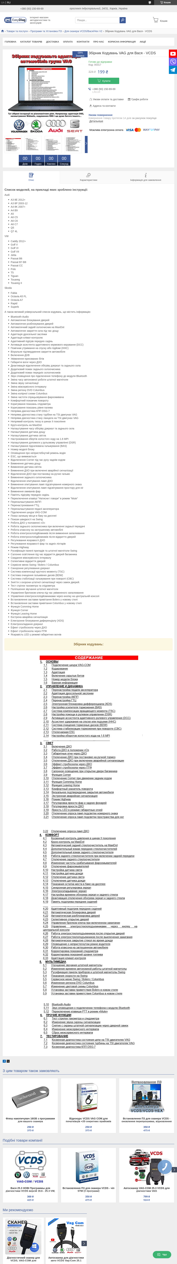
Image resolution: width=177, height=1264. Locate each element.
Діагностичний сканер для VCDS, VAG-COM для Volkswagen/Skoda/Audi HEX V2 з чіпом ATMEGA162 (23, 1259)
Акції (143, 41)
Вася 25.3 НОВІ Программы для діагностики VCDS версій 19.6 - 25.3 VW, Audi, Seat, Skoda (30, 1190)
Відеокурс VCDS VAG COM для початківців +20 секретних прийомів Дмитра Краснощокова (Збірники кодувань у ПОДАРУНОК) (88, 1120)
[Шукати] (123, 20)
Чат (162, 1254)
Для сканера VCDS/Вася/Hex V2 (83, 31)
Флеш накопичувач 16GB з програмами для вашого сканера (30, 1120)
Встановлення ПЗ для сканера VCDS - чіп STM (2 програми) (89, 1189)
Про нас (98, 41)
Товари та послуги (17, 31)
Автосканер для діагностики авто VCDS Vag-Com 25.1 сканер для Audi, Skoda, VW (66, 1259)
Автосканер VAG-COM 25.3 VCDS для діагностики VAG (147, 1189)
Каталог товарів (31, 41)
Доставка (52, 41)
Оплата (68, 41)
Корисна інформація (122, 41)
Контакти (83, 41)
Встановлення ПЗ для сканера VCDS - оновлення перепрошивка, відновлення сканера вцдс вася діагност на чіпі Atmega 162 (147, 1120)
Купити (106, 80)
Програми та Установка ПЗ (46, 31)
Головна (10, 41)
